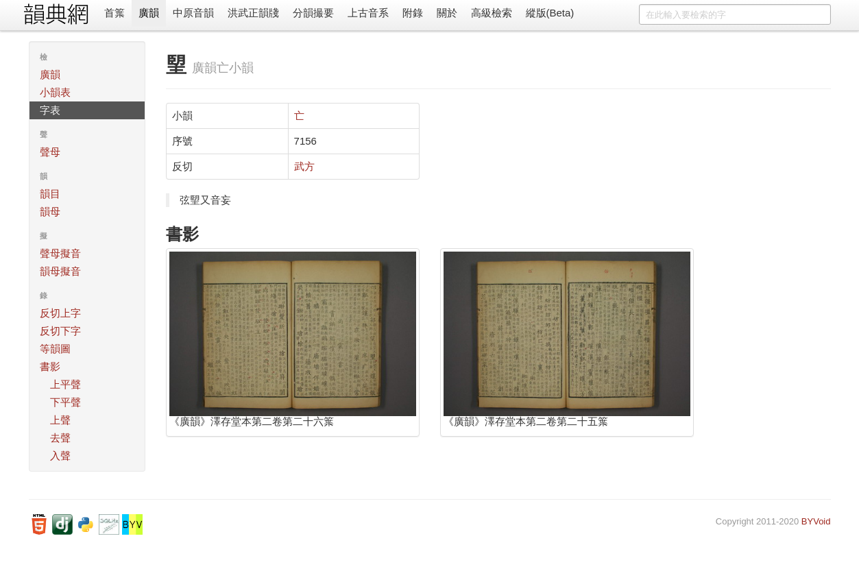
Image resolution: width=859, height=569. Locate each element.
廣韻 (148, 13)
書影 (50, 366)
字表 (50, 110)
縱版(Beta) (550, 13)
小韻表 (55, 92)
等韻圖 (55, 348)
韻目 (50, 193)
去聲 (60, 438)
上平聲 (65, 384)
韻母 (50, 211)
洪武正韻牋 (253, 13)
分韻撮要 (313, 13)
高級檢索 (491, 13)
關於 (447, 13)
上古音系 (368, 13)
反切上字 (60, 313)
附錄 (412, 13)
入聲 (60, 455)
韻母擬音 (60, 271)
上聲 (60, 420)
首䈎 (114, 13)
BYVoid (816, 521)
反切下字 (60, 331)
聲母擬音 (60, 253)
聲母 (50, 152)
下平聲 (65, 402)
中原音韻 (193, 13)
